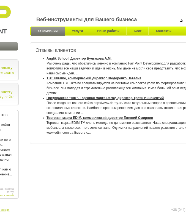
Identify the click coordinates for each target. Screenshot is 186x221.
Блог (137, 31)
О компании (48, 31)
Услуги (77, 31)
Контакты (163, 31)
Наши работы (108, 31)
